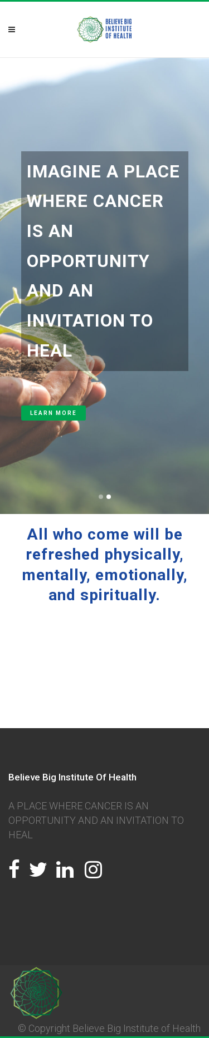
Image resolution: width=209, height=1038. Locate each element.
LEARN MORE (53, 413)
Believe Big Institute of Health (136, 1028)
